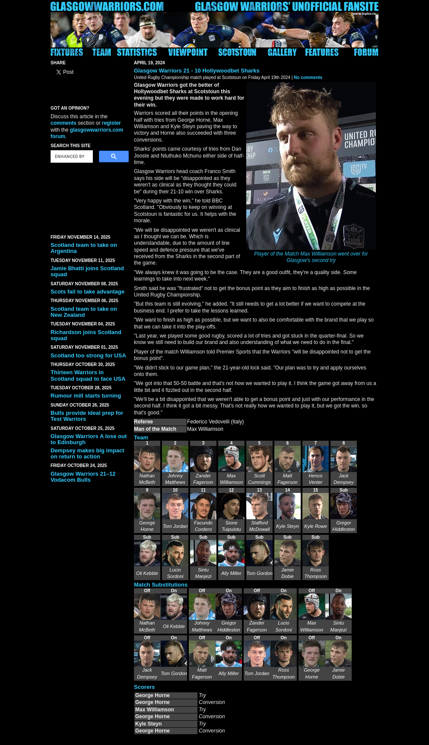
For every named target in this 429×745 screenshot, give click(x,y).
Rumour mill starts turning (86, 395)
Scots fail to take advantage (87, 291)
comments (63, 123)
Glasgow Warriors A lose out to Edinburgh (89, 439)
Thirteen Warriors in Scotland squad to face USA (88, 375)
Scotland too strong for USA (88, 355)
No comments (308, 77)
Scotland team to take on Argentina (84, 248)
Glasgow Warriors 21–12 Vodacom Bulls (83, 476)
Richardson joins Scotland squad (86, 335)
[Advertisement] (89, 196)
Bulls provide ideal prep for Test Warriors (87, 416)
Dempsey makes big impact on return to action (87, 453)
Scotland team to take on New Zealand (84, 312)
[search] (71, 157)
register (111, 123)
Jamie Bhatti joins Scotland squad (87, 271)
